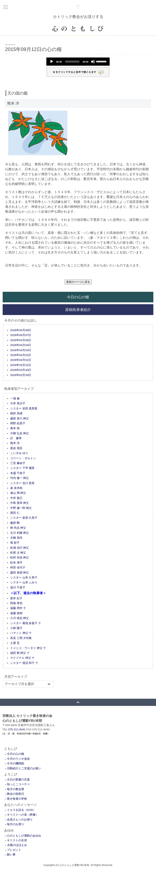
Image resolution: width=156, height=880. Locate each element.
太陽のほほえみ (17, 845)
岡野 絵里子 (17, 423)
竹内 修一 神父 (19, 478)
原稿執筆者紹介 (78, 309)
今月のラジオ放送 (18, 758)
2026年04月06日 (20, 340)
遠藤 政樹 (16, 613)
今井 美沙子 (17, 403)
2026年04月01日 (20, 360)
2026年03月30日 (20, 369)
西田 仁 (15, 512)
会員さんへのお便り (20, 819)
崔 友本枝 (16, 488)
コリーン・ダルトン (23, 458)
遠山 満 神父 (18, 492)
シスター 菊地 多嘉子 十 (25, 623)
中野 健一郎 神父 (21, 508)
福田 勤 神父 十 (20, 652)
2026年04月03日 (20, 350)
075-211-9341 (17, 729)
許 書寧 (16, 438)
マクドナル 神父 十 (22, 657)
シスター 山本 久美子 (24, 577)
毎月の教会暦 (15, 789)
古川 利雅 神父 (19, 532)
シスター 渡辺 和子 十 (24, 662)
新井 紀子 (16, 598)
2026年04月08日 (20, 330)
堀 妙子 (15, 542)
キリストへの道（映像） (22, 814)
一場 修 (15, 398)
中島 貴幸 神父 (19, 502)
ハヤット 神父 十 (21, 633)
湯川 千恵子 (17, 587)
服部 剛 (15, 522)
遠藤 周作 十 (18, 608)
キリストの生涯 (17, 840)
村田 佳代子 (17, 567)
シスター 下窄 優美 (22, 468)
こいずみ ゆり (19, 453)
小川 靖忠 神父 (19, 618)
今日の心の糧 (78, 297)
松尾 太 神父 (18, 552)
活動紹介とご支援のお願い (24, 768)
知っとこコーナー (18, 784)
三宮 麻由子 (17, 463)
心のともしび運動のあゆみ (24, 835)
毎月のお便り (15, 824)
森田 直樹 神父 (19, 572)
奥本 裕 (15, 428)
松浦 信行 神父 (19, 547)
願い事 (11, 854)
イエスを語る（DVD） (21, 809)
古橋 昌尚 (16, 537)
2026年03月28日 (20, 375)
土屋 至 (15, 643)
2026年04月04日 (20, 345)
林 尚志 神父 (18, 527)
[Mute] (93, 62)
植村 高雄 (16, 413)
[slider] (72, 62)
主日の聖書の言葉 (18, 779)
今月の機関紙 (15, 763)
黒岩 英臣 (16, 448)
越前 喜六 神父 (19, 418)
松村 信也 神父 (19, 557)
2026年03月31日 (20, 365)
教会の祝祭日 (15, 793)
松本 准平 (16, 562)
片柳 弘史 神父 (19, 433)
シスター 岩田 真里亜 (24, 408)
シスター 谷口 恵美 (22, 483)
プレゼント (14, 849)
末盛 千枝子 (17, 473)
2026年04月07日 (20, 335)
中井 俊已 (16, 498)
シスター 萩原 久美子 (24, 517)
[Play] (52, 62)
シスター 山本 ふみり (24, 582)
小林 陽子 (16, 628)
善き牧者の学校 (17, 798)
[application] (78, 61)
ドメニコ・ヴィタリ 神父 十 (28, 648)
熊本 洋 (15, 443)
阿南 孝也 (16, 603)
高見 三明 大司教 (21, 638)
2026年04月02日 (20, 355)
